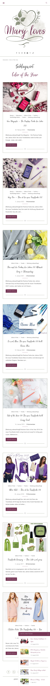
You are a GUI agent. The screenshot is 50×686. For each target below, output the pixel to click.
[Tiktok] (33, 53)
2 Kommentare (30, 276)
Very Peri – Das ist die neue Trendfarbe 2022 (25, 197)
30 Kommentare (30, 564)
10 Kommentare (30, 494)
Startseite (5, 60)
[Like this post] (25, 149)
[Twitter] (19, 53)
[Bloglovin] (30, 53)
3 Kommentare (30, 638)
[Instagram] (22, 53)
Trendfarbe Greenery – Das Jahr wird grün (25, 559)
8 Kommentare (31, 350)
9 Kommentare (30, 201)
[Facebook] (16, 53)
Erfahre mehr (11, 145)
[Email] (27, 53)
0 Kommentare (31, 424)
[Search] (46, 2)
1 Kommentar (31, 130)
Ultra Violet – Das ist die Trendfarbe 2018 (25, 490)
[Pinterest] (24, 53)
